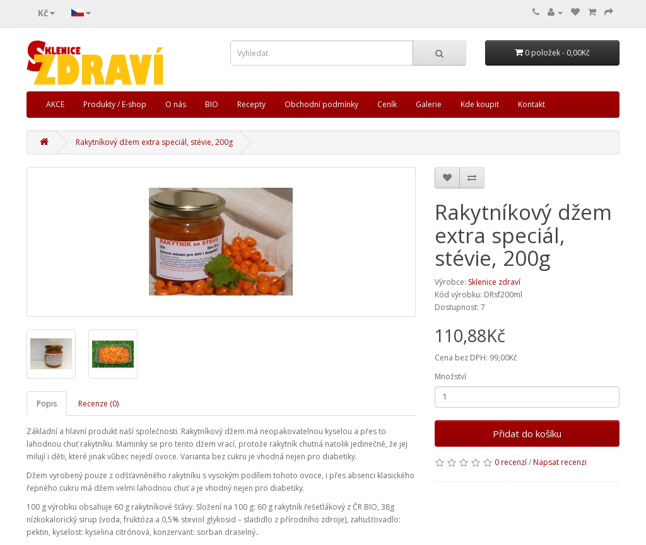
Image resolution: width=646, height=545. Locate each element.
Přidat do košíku (527, 433)
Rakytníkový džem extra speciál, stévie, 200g (154, 142)
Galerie (429, 104)
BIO (211, 104)
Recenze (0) (98, 403)
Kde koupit (480, 104)
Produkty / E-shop (114, 104)
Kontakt (531, 104)
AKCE (55, 104)
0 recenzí (511, 462)
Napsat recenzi (560, 462)
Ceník (387, 104)
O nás (175, 104)
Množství (450, 376)
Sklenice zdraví (494, 282)
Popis (47, 403)
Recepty (251, 104)
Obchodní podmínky (321, 104)
